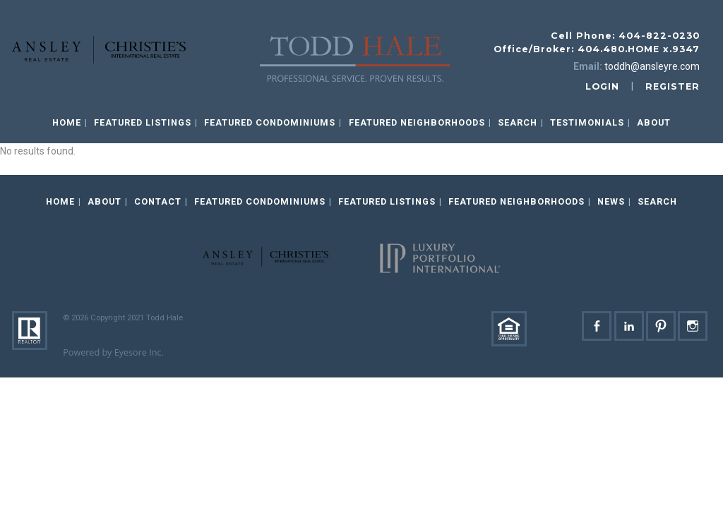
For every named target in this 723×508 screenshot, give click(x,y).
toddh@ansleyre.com (652, 66)
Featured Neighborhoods (417, 122)
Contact (157, 201)
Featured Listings (142, 122)
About (654, 122)
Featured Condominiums (269, 122)
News (611, 201)
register (672, 86)
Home (66, 122)
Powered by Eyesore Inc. (113, 352)
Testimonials (587, 122)
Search (517, 122)
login (602, 86)
